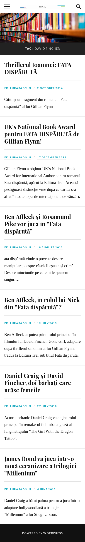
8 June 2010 (46, 489)
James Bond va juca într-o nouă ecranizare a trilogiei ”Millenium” (40, 466)
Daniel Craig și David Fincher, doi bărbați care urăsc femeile (37, 383)
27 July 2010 (47, 406)
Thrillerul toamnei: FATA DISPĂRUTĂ (37, 68)
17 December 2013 (51, 157)
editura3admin (17, 88)
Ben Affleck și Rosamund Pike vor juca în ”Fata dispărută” (37, 224)
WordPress (53, 533)
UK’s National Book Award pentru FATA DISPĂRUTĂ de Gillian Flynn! (42, 134)
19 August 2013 (50, 247)
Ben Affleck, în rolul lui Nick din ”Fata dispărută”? (42, 303)
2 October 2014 (50, 88)
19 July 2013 (47, 323)
